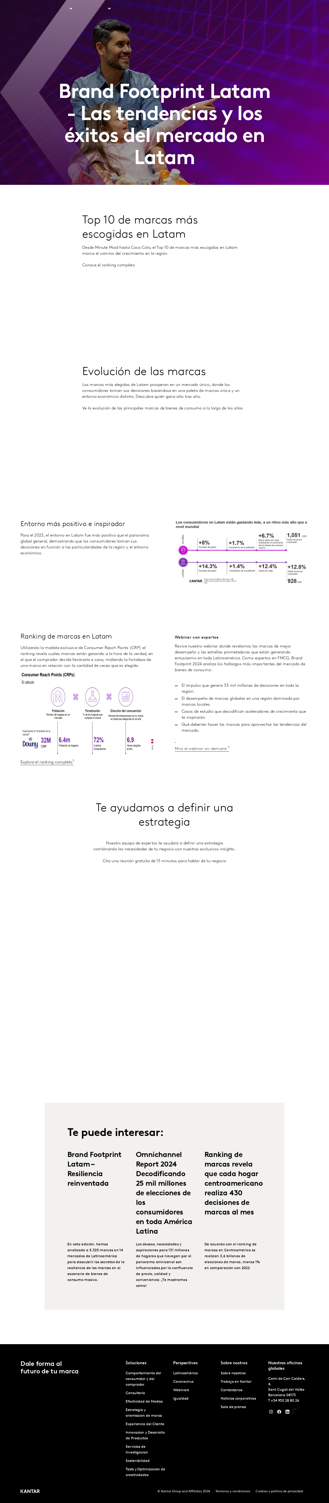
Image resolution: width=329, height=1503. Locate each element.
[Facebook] (279, 1413)
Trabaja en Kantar (239, 9)
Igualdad (180, 1399)
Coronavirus (183, 1382)
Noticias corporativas (238, 1399)
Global (293, 9)
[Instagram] (271, 1413)
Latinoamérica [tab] (94, 9)
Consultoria (135, 1393)
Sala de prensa (233, 1407)
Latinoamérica (185, 1373)
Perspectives (130, 9)
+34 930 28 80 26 (285, 1401)
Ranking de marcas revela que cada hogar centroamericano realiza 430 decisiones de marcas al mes (233, 1195)
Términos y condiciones (232, 1491)
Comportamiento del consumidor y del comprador (143, 1379)
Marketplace (161, 9)
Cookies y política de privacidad (279, 1491)
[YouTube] (295, 1413)
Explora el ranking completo (46, 774)
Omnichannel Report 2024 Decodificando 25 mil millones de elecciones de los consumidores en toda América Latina (164, 1205)
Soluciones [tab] (59, 9)
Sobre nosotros (206, 9)
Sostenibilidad (138, 1461)
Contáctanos (271, 9)
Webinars (181, 1390)
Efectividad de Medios (144, 1401)
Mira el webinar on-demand (201, 761)
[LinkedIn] (287, 1413)
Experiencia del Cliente (145, 1424)
